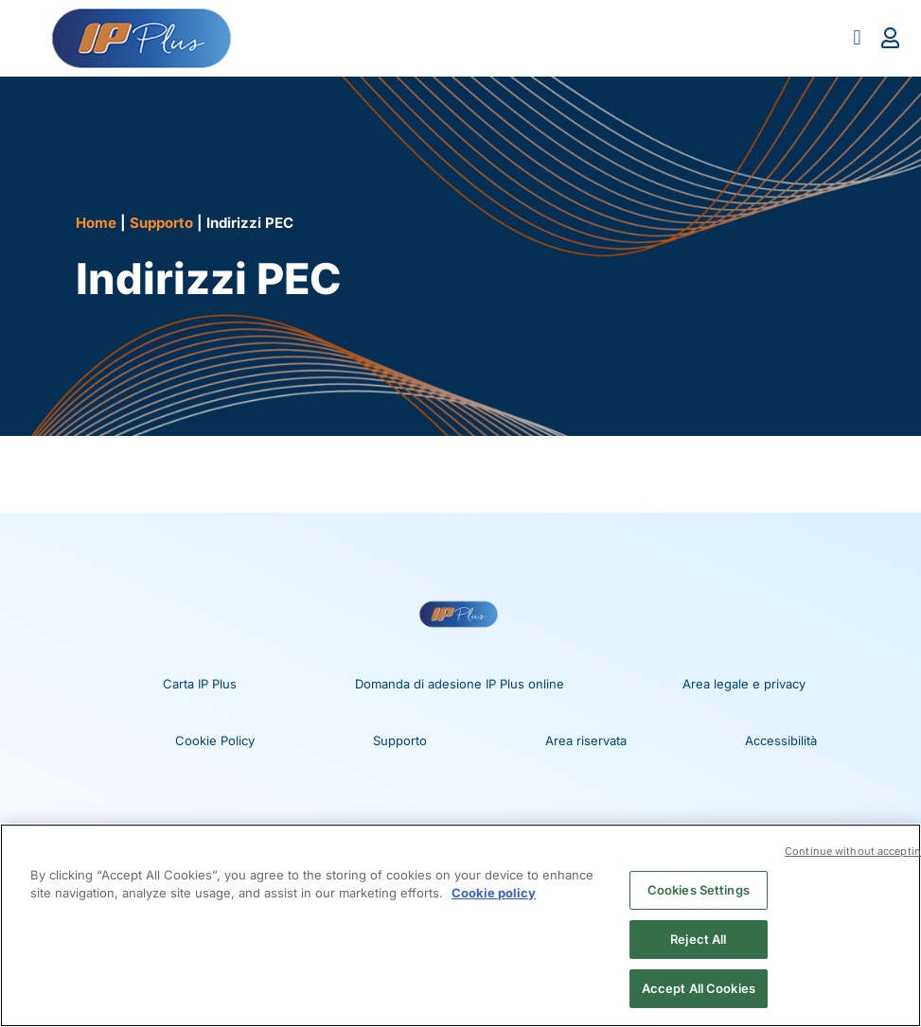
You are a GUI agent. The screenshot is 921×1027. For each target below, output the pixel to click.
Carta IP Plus (200, 683)
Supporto (161, 223)
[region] (460, 925)
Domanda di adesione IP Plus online (459, 683)
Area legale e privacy (744, 683)
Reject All (698, 939)
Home (96, 223)
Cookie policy (494, 893)
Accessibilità (781, 740)
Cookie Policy (215, 740)
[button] (857, 38)
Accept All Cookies (698, 987)
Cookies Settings (698, 889)
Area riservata (586, 740)
